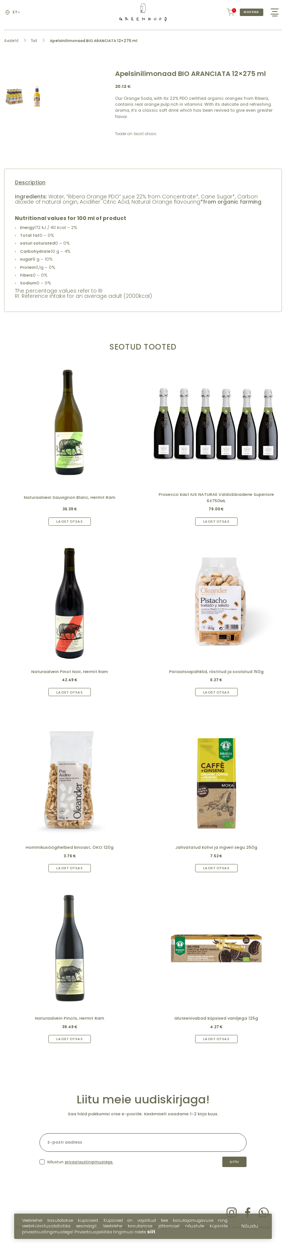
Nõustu (249, 1229)
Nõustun (80, 1165)
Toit (34, 41)
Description (30, 184)
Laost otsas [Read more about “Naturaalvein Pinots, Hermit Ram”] (70, 1041)
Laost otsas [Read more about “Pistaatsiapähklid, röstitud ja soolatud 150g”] (216, 694)
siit (151, 1234)
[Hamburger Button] (274, 13)
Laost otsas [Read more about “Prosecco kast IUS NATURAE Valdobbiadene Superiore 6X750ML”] (216, 522)
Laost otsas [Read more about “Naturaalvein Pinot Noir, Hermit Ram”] (70, 694)
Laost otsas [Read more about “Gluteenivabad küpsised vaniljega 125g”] (216, 1041)
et (16, 13)
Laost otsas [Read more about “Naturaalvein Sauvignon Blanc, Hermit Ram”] (70, 522)
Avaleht (11, 41)
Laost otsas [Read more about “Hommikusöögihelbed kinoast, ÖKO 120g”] (70, 870)
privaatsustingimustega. (89, 1165)
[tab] (143, 184)
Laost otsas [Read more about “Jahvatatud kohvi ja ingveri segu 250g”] (216, 870)
